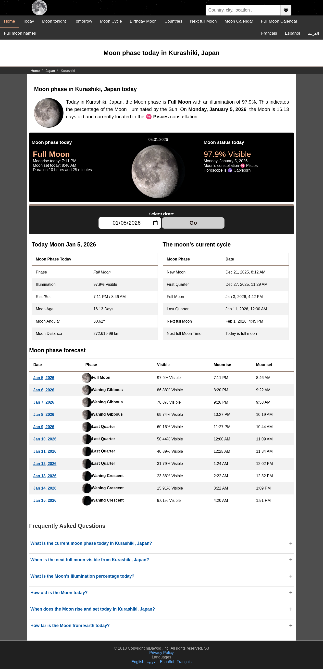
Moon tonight (54, 21)
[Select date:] (130, 223)
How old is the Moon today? (59, 592)
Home (9, 21)
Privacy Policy (161, 653)
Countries (173, 21)
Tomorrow (83, 21)
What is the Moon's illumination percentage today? (82, 576)
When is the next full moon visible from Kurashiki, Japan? (89, 559)
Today (28, 21)
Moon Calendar (238, 21)
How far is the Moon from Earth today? (70, 625)
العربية (313, 33)
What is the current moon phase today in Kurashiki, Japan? (91, 543)
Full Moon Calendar (279, 21)
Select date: (161, 214)
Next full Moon (203, 21)
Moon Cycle (111, 21)
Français (269, 33)
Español (292, 33)
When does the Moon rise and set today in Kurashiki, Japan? (92, 609)
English (137, 662)
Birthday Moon (143, 21)
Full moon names (20, 33)
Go (193, 223)
